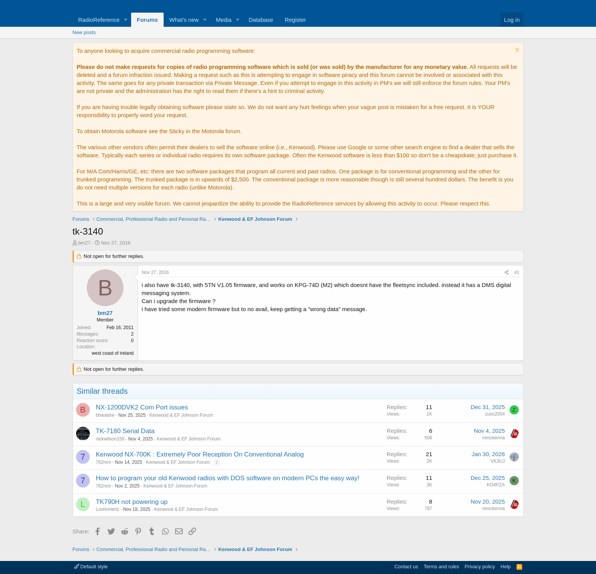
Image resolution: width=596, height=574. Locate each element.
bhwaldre (105, 415)
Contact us (406, 566)
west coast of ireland (112, 353)
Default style (91, 566)
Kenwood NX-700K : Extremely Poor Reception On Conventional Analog (200, 454)
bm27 (84, 243)
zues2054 (495, 414)
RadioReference (99, 19)
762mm (103, 462)
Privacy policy (479, 566)
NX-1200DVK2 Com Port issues (142, 407)
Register (295, 19)
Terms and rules (441, 566)
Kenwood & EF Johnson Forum (181, 415)
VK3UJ (497, 461)
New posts (84, 32)
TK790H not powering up (132, 502)
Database (260, 19)
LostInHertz (107, 509)
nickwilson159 (110, 439)
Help (505, 566)
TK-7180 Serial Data (125, 431)
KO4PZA (496, 485)
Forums (147, 19)
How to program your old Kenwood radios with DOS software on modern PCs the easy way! (228, 478)
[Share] (507, 272)
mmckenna (493, 437)
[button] (125, 20)
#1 (516, 272)
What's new (184, 19)
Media (224, 19)
